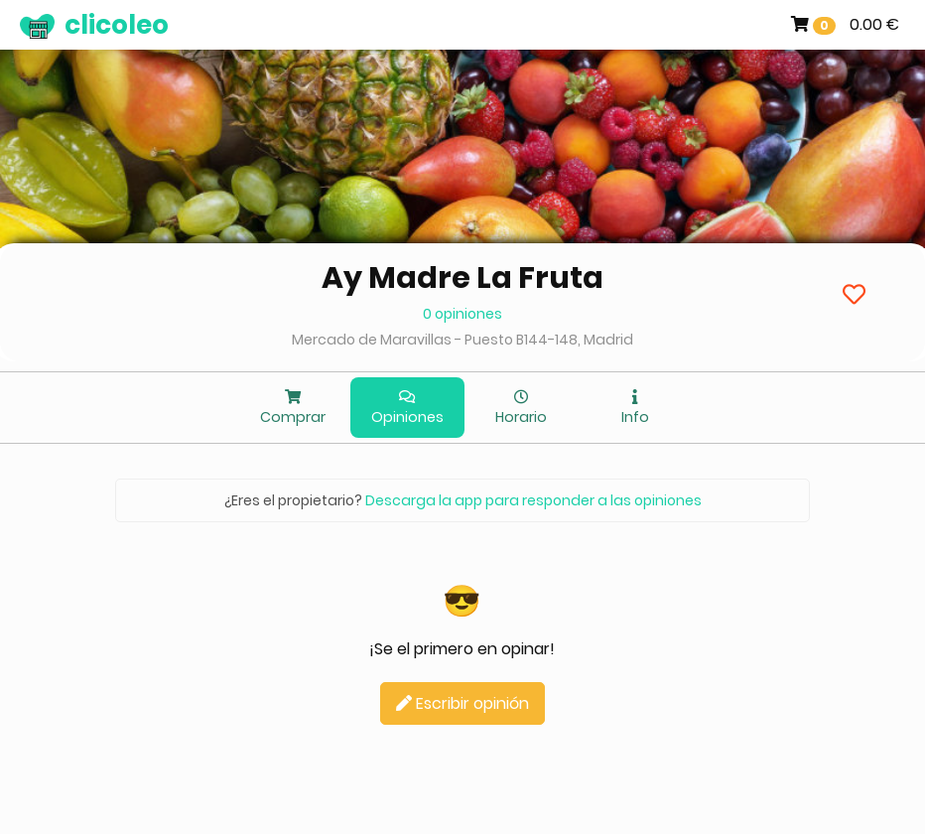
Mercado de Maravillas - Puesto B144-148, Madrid (462, 339)
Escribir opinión (462, 703)
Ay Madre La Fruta (462, 278)
